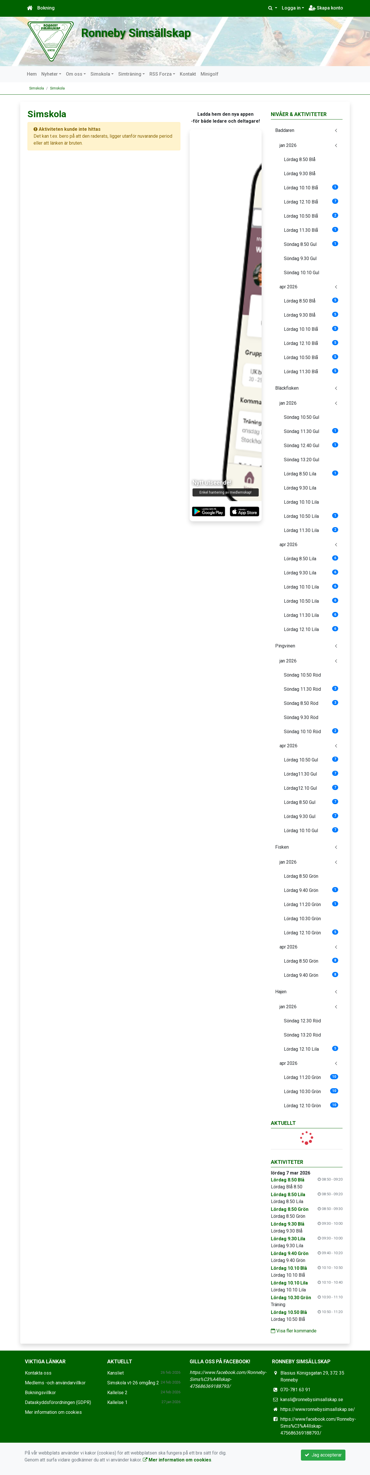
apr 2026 (288, 287)
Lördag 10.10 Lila (301, 502)
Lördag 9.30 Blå (299, 173)
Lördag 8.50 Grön (301, 876)
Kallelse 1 (117, 1402)
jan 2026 (288, 145)
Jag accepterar (323, 1455)
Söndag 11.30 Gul (311, 431)
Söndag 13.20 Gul (301, 459)
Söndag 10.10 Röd (311, 731)
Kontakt (188, 74)
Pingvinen (285, 646)
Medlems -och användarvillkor (55, 1383)
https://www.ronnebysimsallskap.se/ (317, 1409)
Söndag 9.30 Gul (300, 258)
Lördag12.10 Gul (311, 788)
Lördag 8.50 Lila (311, 473)
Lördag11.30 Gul (311, 774)
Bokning (46, 8)
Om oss (74, 74)
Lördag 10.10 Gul (311, 830)
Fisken (282, 847)
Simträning (129, 74)
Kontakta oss (38, 1373)
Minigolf (210, 74)
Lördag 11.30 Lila (311, 530)
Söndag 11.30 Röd (311, 689)
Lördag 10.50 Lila (311, 516)
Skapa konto (326, 8)
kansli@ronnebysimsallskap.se (311, 1399)
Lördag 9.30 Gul (311, 816)
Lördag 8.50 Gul (311, 802)
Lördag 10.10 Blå (311, 187)
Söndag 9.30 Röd (301, 717)
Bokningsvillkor (40, 1392)
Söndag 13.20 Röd (302, 1035)
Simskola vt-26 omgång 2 (133, 1383)
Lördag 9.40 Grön (311, 890)
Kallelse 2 (117, 1392)
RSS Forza (160, 74)
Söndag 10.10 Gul (301, 272)
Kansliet (115, 1373)
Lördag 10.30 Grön (302, 918)
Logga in (291, 8)
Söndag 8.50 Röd (311, 703)
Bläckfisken (287, 388)
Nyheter (49, 74)
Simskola (100, 74)
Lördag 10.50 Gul (311, 760)
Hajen (280, 991)
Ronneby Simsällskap (153, 32)
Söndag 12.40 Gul (311, 445)
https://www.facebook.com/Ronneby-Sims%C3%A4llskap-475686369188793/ (228, 1379)
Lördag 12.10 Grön (311, 932)
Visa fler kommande (294, 1331)
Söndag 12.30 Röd (302, 1021)
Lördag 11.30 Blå (311, 230)
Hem (32, 74)
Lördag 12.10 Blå (311, 202)
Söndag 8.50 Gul (311, 244)
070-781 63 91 (295, 1389)
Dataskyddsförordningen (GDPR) (58, 1402)
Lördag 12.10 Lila (311, 629)
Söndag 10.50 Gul (301, 417)
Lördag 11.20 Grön (311, 904)
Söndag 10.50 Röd (302, 675)
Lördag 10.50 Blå (311, 216)
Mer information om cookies (53, 1412)
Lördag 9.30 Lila (300, 488)
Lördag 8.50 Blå (299, 159)
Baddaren (284, 130)
